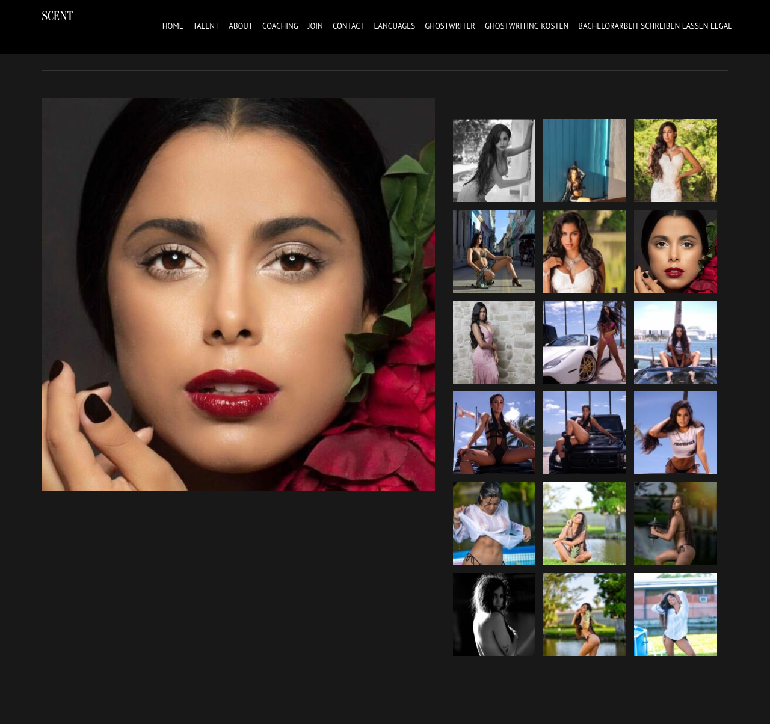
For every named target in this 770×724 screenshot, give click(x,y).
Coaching (280, 26)
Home (172, 26)
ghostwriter (450, 26)
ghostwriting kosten (526, 26)
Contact (349, 26)
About (241, 26)
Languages (395, 26)
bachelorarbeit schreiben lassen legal (655, 26)
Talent (206, 26)
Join (315, 26)
